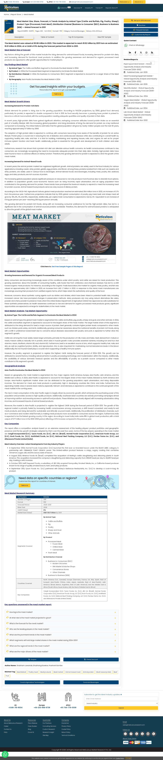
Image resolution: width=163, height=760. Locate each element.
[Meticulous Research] (62, 612)
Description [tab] (19, 37)
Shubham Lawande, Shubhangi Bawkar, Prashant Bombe (39, 665)
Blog (29, 729)
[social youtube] (148, 733)
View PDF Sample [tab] (104, 37)
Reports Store (111, 8)
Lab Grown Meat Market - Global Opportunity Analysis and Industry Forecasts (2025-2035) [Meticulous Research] (137, 115)
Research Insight (48, 732)
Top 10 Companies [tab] (75, 37)
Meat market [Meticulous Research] (58, 672)
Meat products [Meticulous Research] (45, 672)
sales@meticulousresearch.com (82, 2)
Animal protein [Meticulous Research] (88, 672)
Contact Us (7, 729)
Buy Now (141, 25)
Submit (121, 708)
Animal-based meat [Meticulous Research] (72, 672)
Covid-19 (31, 732)
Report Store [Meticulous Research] (16, 14)
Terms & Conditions (68, 735)
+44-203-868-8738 (36, 2)
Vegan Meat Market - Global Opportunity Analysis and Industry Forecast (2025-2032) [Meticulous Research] (140, 103)
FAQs (5, 732)
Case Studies (32, 726)
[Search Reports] (151, 63)
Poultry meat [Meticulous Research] (33, 672)
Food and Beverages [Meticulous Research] (91, 682)
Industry (88, 8)
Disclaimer (65, 723)
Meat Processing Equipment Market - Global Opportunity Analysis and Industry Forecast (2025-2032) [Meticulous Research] (140, 79)
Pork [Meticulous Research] (7, 676)
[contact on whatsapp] (5, 754)
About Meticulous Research (13, 723)
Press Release (32, 723)
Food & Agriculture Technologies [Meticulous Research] (32, 682)
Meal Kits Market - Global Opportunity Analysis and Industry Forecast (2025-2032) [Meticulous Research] (139, 91)
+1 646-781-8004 (13, 2)
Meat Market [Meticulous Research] (21, 672)
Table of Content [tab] (47, 37)
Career (6, 726)
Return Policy (66, 732)
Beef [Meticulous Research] (115, 672)
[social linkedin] (137, 733)
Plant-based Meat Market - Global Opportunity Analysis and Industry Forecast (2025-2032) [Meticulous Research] (137, 67)
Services (78, 8)
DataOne (64, 8)
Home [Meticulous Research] (6, 14)
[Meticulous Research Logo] (11, 8)
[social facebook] (131, 733)
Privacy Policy (66, 726)
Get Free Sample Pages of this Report (67, 266)
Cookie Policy (120, 758)
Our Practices (47, 723)
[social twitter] (142, 733)
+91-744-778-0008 (59, 2)
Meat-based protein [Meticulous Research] (103, 672)
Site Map (46, 735)
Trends (99, 8)
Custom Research (49, 729)
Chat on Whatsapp (136, 45)
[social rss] (154, 733)
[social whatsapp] (125, 733)
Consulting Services (49, 726)
